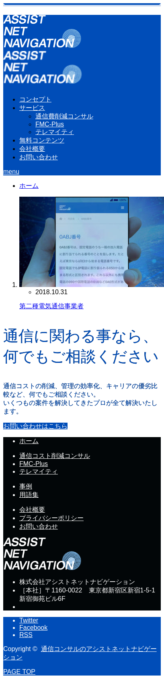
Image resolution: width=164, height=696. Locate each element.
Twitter (28, 620)
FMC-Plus (49, 124)
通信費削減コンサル (64, 116)
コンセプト (35, 99)
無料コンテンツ (41, 140)
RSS (26, 634)
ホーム (29, 441)
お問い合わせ (38, 157)
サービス (32, 107)
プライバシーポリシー (51, 518)
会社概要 (32, 148)
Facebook (33, 627)
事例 (25, 486)
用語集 (29, 494)
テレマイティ (54, 131)
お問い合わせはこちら (35, 426)
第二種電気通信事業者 (51, 306)
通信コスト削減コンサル (54, 455)
